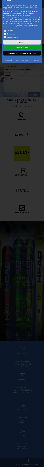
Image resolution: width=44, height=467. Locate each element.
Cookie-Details (8, 39)
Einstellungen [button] (11, 6)
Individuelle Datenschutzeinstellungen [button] (22, 32)
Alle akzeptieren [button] (22, 27)
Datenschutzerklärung (10, 4)
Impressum (36, 39)
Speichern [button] (22, 21)
